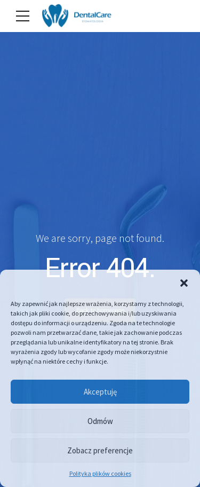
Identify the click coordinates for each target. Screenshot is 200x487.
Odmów (100, 421)
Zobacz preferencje (100, 450)
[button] (184, 283)
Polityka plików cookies (100, 473)
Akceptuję (100, 392)
